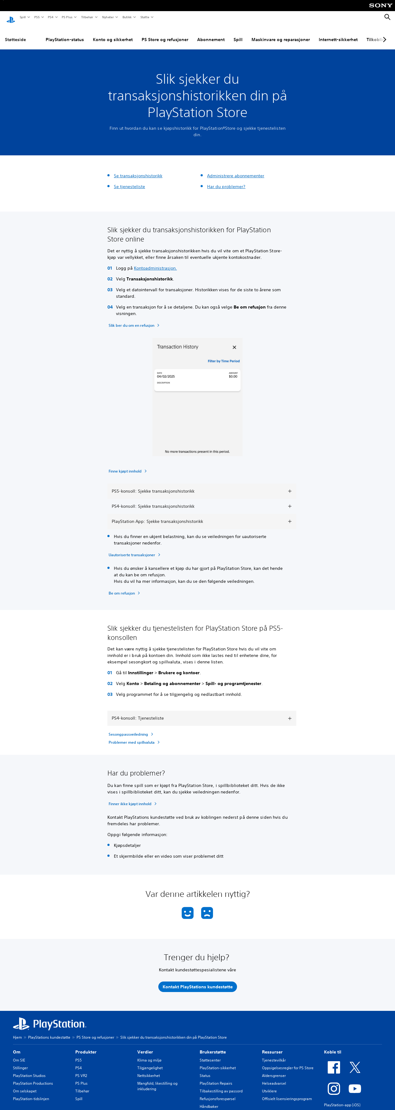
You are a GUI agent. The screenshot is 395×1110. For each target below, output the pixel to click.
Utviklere (269, 1085)
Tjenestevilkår (274, 1054)
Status (205, 1069)
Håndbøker (209, 1100)
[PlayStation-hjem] (11, 17)
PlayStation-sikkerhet (218, 1062)
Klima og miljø (149, 1054)
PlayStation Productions (33, 1077)
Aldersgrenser (274, 1069)
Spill (22, 17)
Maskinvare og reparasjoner (253, 33)
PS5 (36, 17)
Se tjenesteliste (129, 180)
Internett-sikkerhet (311, 33)
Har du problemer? (226, 180)
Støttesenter (210, 1054)
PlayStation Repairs (216, 1077)
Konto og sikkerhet (86, 33)
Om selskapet (24, 1085)
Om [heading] (16, 1046)
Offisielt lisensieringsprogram (287, 1092)
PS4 (50, 17)
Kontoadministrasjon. (155, 262)
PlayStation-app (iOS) (342, 1099)
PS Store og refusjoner (137, 33)
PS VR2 (81, 1069)
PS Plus (66, 17)
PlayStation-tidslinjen (31, 1092)
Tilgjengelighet (150, 1062)
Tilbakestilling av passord (221, 1085)
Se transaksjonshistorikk (138, 170)
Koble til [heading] (332, 1046)
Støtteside (15, 33)
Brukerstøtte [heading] (213, 1046)
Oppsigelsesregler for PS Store (288, 1062)
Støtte (144, 17)
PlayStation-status (38, 33)
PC (372, 33)
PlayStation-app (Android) (346, 1106)
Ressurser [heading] (272, 1046)
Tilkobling (349, 33)
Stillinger (20, 1062)
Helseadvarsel (274, 1077)
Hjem (17, 1031)
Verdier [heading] (145, 1046)
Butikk (126, 17)
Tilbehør (87, 17)
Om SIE (19, 1054)
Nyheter (108, 17)
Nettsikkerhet (148, 1069)
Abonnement (184, 33)
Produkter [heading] (86, 1046)
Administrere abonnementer (235, 170)
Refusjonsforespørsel (217, 1092)
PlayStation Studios (29, 1069)
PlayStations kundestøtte (49, 1031)
